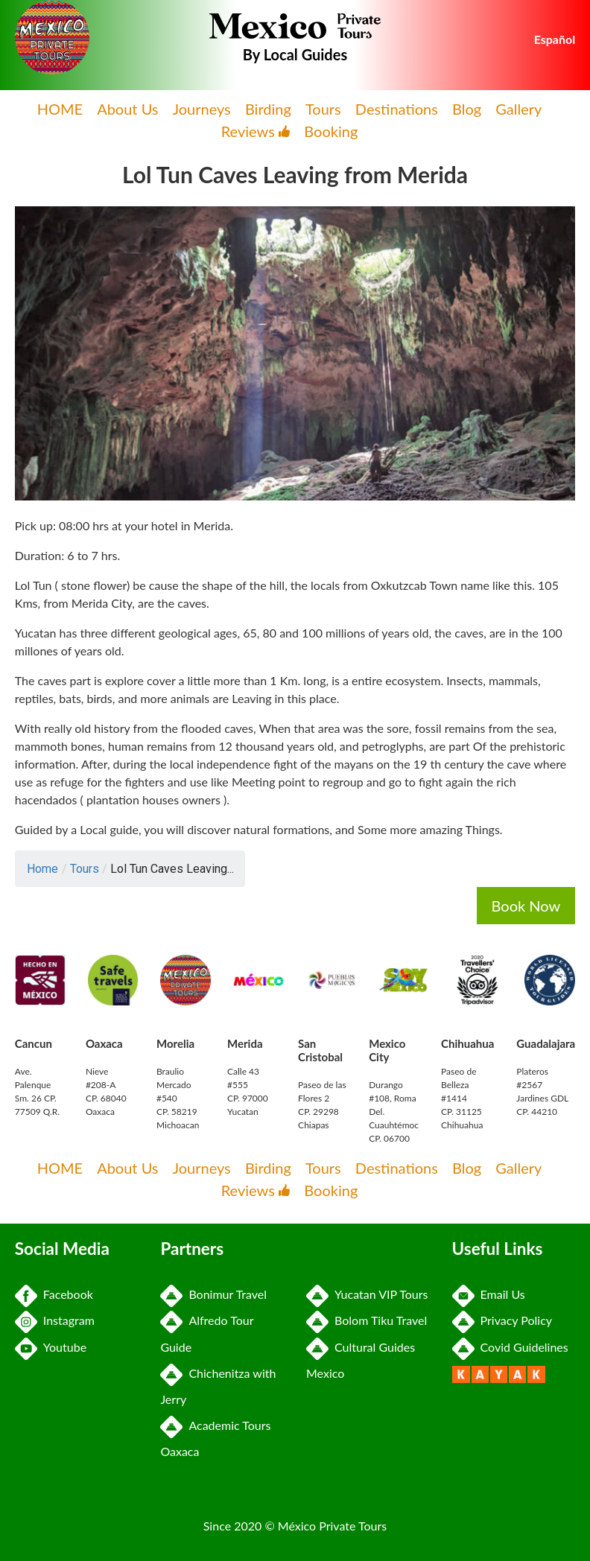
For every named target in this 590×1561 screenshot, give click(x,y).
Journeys (202, 109)
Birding (268, 109)
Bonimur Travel (213, 1294)
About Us (127, 109)
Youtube (50, 1347)
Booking (331, 131)
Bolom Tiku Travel (366, 1320)
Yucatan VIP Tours (367, 1294)
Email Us (488, 1294)
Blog (466, 109)
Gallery (518, 109)
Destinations (396, 109)
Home (42, 869)
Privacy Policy (502, 1320)
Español (555, 39)
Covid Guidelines (510, 1347)
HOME (60, 109)
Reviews (255, 131)
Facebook (54, 1294)
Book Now (526, 906)
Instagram (55, 1320)
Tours (323, 109)
